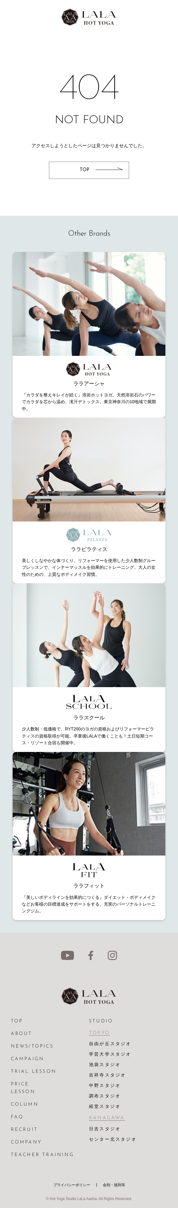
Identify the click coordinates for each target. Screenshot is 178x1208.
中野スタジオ (105, 1086)
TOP (17, 1021)
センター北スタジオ (113, 1139)
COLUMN (24, 1104)
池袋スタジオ (105, 1065)
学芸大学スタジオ (110, 1054)
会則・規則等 (114, 1185)
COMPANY (26, 1142)
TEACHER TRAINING (42, 1155)
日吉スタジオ (105, 1129)
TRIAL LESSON (33, 1071)
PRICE (20, 1084)
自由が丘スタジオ (110, 1044)
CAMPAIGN (27, 1059)
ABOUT (21, 1034)
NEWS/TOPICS (32, 1046)
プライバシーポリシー (71, 1185)
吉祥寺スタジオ (107, 1075)
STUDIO (101, 1021)
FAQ (17, 1117)
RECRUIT (24, 1129)
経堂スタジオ (105, 1106)
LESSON (23, 1092)
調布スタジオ (105, 1096)
